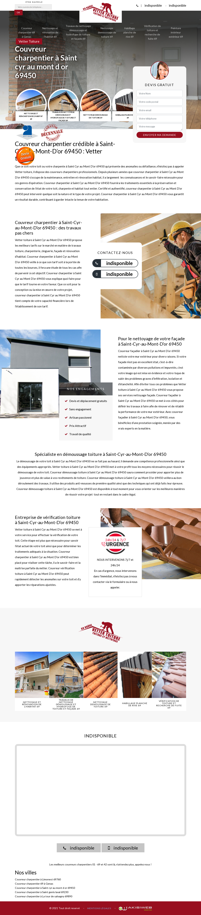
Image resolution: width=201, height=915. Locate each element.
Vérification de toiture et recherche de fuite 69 (152, 32)
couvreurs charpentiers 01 (80, 864)
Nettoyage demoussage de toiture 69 (107, 32)
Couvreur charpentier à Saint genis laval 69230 (41, 892)
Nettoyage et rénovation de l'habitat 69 (50, 32)
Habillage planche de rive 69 (129, 32)
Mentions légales (99, 908)
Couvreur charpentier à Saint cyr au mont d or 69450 (45, 887)
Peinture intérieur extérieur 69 (176, 32)
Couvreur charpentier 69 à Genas (26, 32)
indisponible (153, 5)
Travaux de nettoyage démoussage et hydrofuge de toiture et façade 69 (78, 32)
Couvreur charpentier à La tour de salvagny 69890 (43, 896)
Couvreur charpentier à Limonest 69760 (38, 879)
